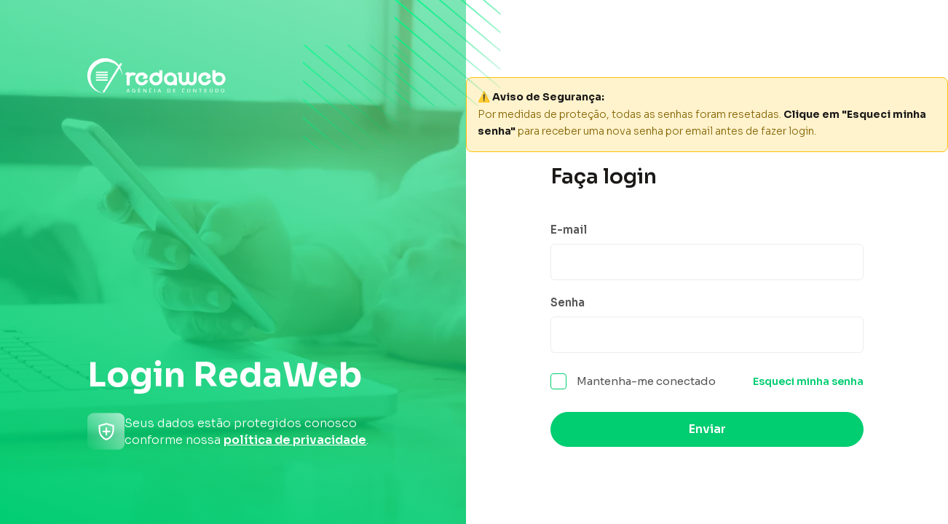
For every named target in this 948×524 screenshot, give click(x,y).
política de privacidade (295, 440)
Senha (567, 302)
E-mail (568, 229)
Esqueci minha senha (808, 381)
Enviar (707, 429)
